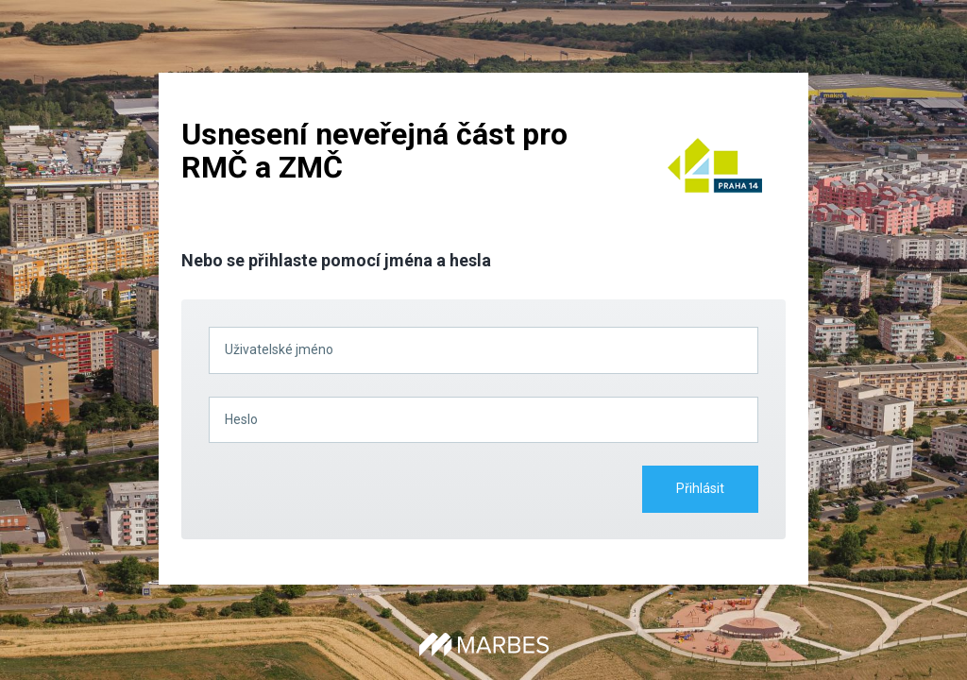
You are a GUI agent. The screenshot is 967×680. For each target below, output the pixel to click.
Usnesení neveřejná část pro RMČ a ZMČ (374, 150)
